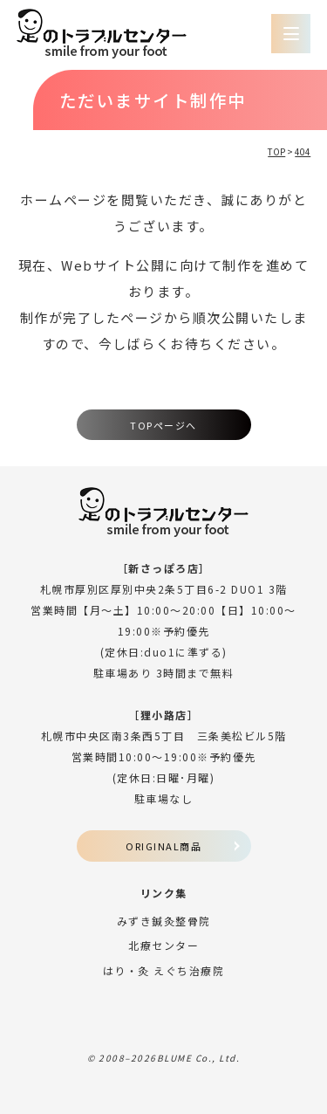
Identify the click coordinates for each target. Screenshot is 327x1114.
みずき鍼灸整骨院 (164, 920)
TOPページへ (163, 425)
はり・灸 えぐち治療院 (164, 970)
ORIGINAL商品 (163, 846)
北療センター (163, 945)
